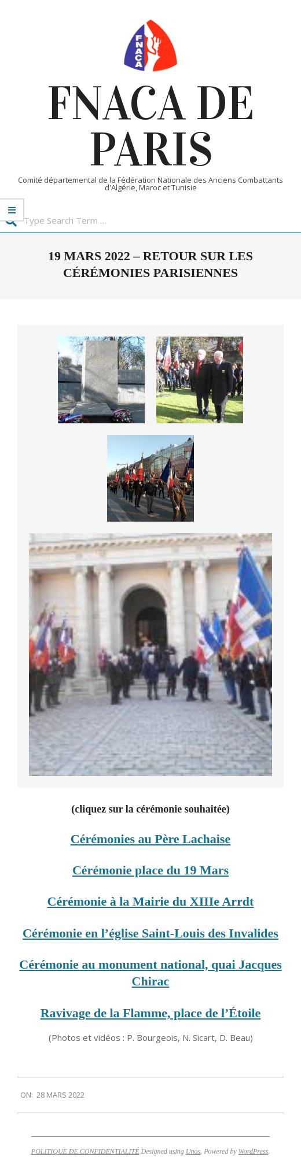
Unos (193, 1151)
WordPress (253, 1151)
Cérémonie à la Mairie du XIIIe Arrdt (150, 901)
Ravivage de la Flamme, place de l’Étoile (151, 1013)
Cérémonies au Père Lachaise (150, 839)
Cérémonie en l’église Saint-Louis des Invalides (150, 933)
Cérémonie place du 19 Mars (150, 870)
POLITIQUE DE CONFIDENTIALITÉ (85, 1151)
